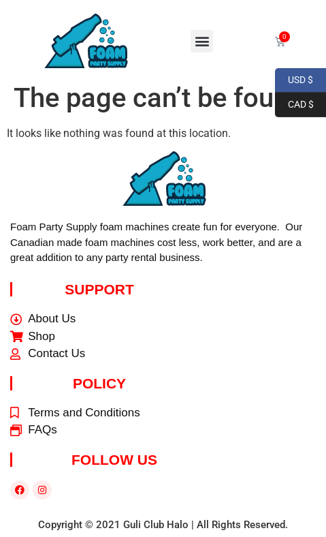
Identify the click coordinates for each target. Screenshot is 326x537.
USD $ (294, 80)
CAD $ (294, 105)
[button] (202, 41)
